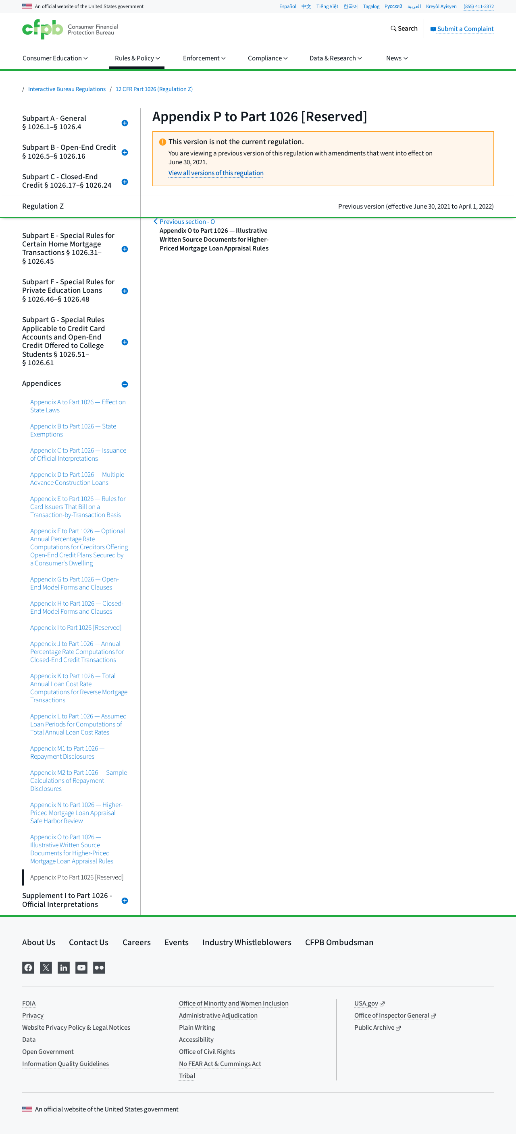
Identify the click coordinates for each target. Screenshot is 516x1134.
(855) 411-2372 (479, 6)
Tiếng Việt (327, 6)
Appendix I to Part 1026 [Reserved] (76, 628)
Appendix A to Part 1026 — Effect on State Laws (78, 406)
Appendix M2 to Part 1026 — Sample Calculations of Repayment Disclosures (78, 781)
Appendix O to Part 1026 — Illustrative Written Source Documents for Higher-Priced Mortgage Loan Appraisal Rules (71, 849)
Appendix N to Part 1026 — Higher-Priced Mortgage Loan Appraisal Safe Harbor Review (76, 813)
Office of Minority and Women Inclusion (234, 1003)
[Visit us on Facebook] (28, 967)
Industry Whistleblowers (246, 942)
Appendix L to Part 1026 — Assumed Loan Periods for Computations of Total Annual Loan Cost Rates (78, 724)
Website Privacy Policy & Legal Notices (76, 1028)
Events (176, 942)
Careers (137, 942)
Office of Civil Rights (207, 1052)
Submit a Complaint (462, 29)
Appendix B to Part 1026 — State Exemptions (73, 430)
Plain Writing (197, 1028)
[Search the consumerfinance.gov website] (404, 29)
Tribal (187, 1076)
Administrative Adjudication (218, 1015)
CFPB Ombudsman (339, 942)
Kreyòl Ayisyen (441, 6)
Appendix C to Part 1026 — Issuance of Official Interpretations (78, 454)
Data (29, 1040)
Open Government (48, 1052)
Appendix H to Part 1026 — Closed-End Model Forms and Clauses (76, 607)
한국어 (350, 6)
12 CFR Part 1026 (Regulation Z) (154, 89)
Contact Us (88, 942)
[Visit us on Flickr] (99, 967)
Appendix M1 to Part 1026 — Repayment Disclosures (67, 752)
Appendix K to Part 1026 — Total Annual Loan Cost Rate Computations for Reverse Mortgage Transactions (78, 688)
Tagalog (371, 6)
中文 (306, 6)
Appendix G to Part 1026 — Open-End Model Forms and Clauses (74, 583)
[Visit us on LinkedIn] (64, 967)
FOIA (28, 1003)
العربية (414, 6)
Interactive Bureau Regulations (67, 89)
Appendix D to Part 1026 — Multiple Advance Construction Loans (77, 479)
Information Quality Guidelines (65, 1064)
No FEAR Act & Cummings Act (220, 1064)
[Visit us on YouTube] (81, 967)
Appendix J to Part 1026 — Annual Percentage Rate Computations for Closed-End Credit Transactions (77, 652)
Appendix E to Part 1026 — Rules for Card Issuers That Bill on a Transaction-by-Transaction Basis (77, 507)
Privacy (33, 1015)
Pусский (393, 6)
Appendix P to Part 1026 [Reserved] (77, 877)
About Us (38, 942)
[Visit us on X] (46, 967)
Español (287, 6)
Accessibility (196, 1040)
